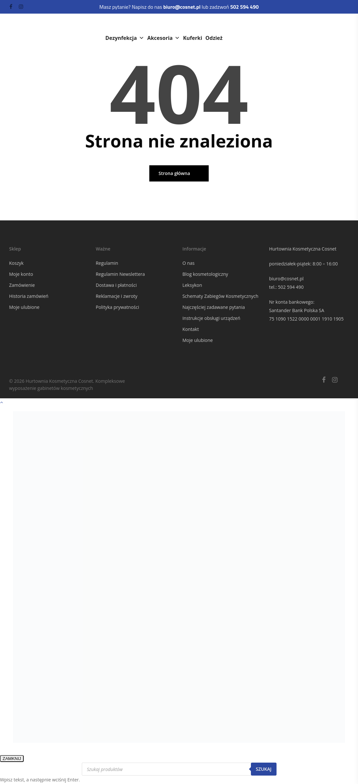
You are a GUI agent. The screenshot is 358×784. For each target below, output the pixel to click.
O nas (188, 263)
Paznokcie (225, 24)
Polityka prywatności (117, 307)
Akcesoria (163, 37)
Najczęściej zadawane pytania (213, 307)
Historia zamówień (28, 296)
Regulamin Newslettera (120, 274)
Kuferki (192, 37)
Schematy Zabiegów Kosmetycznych (220, 296)
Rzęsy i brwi (264, 24)
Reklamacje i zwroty (116, 296)
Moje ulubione (24, 307)
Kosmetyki (122, 24)
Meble (193, 24)
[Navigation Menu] (345, 29)
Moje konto (21, 274)
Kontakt (190, 329)
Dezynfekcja (124, 37)
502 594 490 (290, 287)
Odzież (214, 37)
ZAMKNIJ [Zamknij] (12, 758)
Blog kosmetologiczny (205, 274)
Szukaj (264, 769)
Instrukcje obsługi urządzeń (211, 318)
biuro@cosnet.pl (286, 278)
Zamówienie (22, 285)
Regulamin (107, 263)
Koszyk (16, 263)
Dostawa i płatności (116, 285)
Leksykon (192, 285)
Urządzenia (161, 24)
